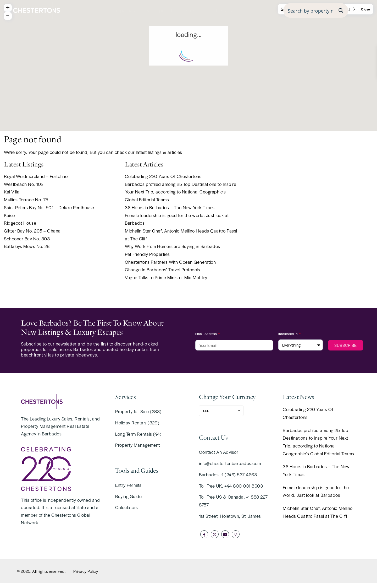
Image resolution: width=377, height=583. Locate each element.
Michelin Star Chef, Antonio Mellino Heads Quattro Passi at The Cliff (318, 512)
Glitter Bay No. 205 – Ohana (32, 231)
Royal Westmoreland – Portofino (36, 176)
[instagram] (236, 534)
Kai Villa (12, 191)
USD (206, 410)
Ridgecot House (20, 223)
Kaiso (9, 215)
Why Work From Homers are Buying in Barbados (172, 246)
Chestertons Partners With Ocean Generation (170, 262)
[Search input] (310, 10)
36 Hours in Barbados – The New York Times (170, 207)
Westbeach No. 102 (23, 184)
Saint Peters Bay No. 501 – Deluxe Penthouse (49, 207)
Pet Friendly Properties (147, 254)
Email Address (206, 333)
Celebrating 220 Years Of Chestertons (163, 176)
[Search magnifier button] (341, 10)
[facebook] (204, 534)
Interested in (288, 333)
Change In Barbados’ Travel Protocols (162, 269)
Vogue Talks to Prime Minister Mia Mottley (166, 277)
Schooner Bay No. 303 (27, 238)
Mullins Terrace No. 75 (26, 199)
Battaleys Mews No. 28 (27, 246)
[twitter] (215, 534)
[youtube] (225, 534)
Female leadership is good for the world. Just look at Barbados (316, 491)
